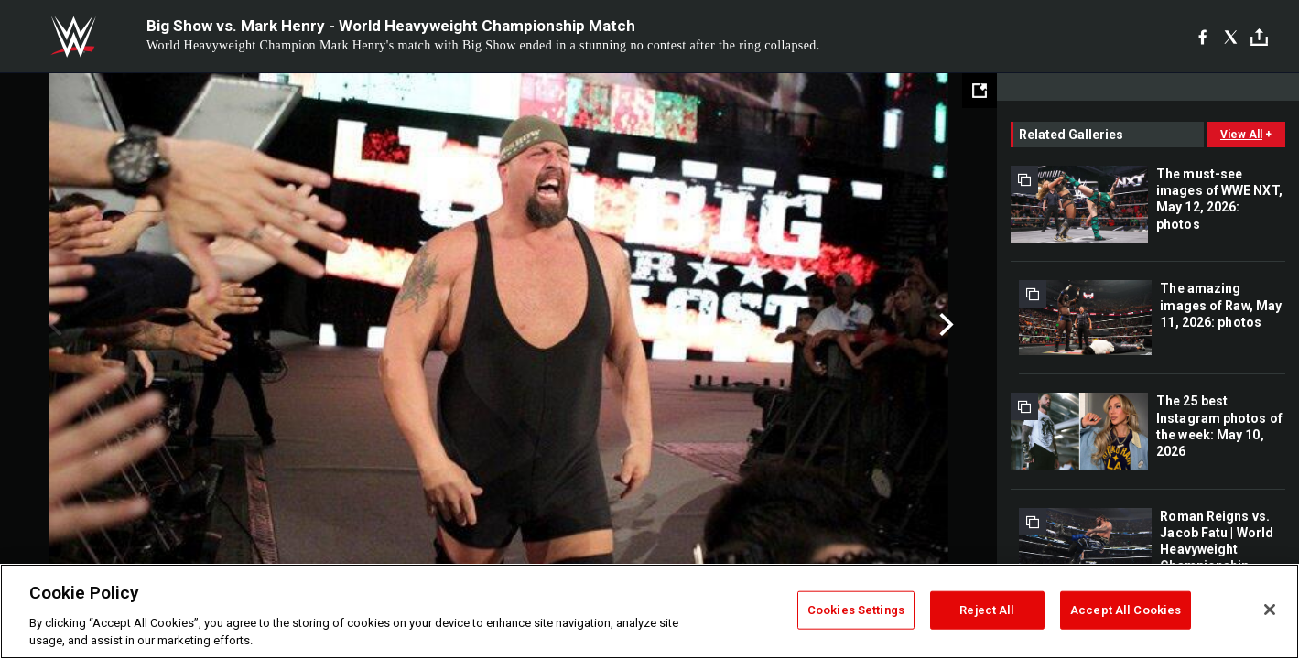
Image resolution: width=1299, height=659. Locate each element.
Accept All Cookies (1125, 610)
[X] (1231, 36)
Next (944, 324)
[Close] (1270, 609)
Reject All (986, 610)
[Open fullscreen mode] (979, 90)
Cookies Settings (855, 610)
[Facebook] (1202, 36)
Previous (53, 324)
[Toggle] (1259, 37)
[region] (649, 611)
